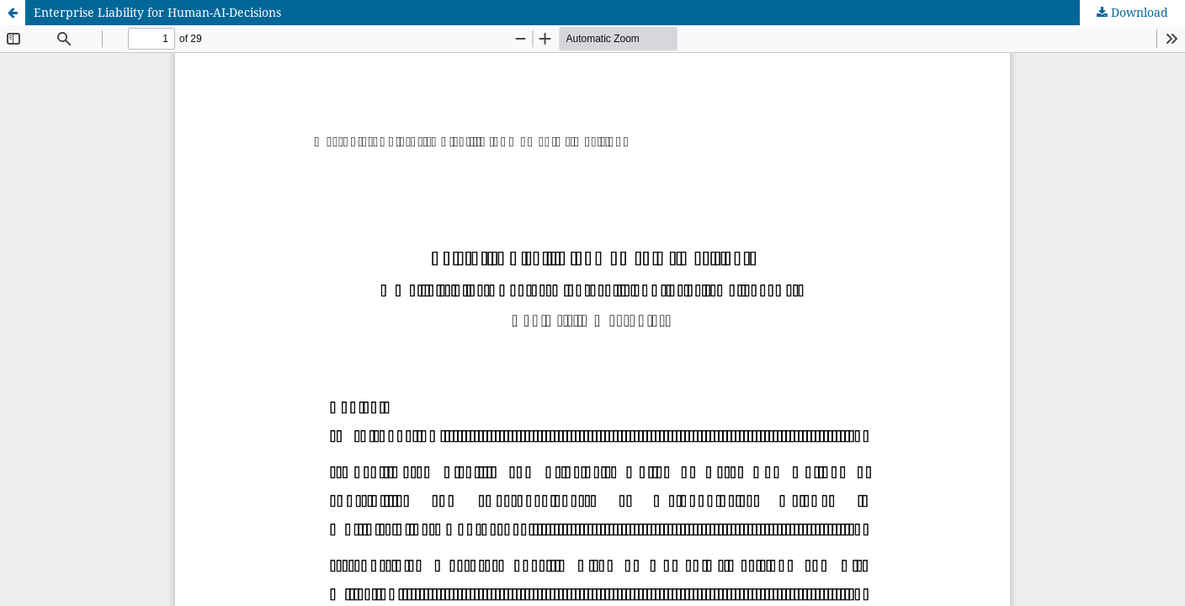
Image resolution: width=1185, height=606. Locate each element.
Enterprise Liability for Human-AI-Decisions (157, 12)
